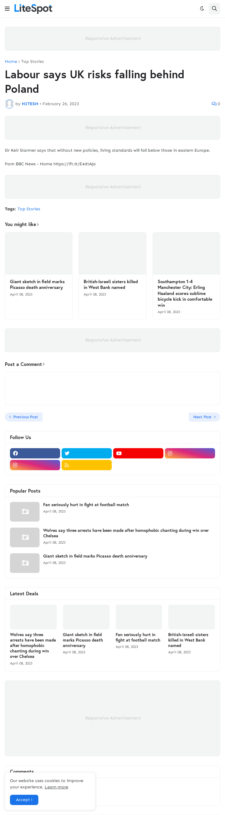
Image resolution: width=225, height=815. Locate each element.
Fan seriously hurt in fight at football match (86, 504)
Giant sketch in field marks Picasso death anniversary (37, 284)
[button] (7, 9)
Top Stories (32, 62)
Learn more (56, 787)
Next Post (202, 417)
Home (11, 62)
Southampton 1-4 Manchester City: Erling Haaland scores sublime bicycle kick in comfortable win (185, 293)
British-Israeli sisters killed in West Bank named (111, 284)
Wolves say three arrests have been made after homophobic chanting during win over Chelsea (126, 533)
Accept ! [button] (24, 799)
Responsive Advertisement (112, 38)
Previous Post (25, 417)
